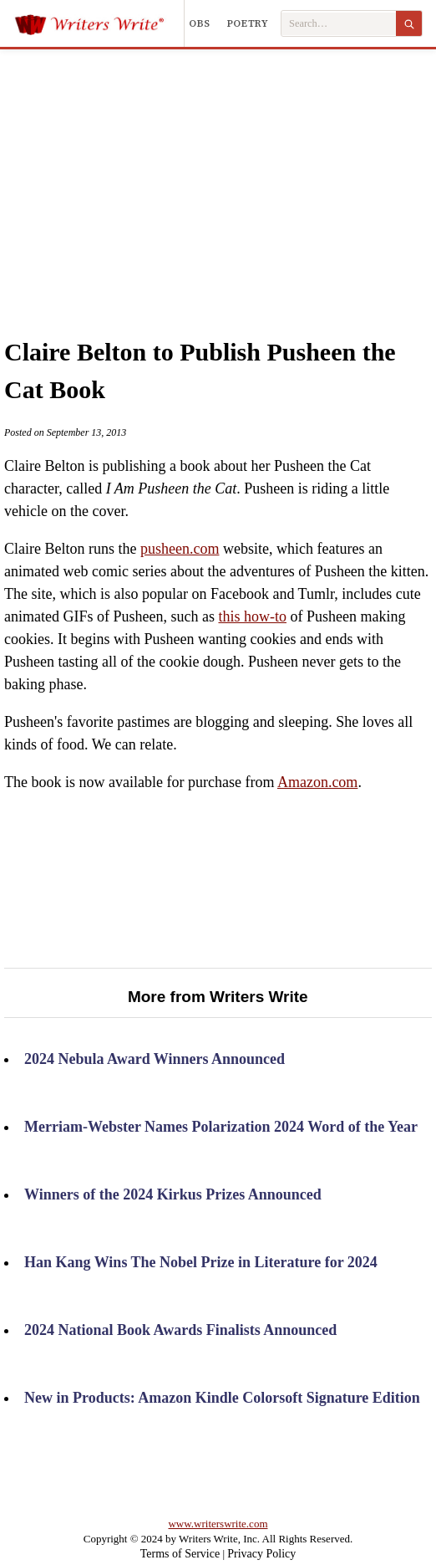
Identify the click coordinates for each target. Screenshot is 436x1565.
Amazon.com (317, 782)
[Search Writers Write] (338, 24)
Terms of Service (180, 1553)
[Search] (409, 23)
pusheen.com (179, 548)
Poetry (248, 23)
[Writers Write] (99, 23)
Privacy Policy (261, 1553)
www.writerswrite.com (217, 1523)
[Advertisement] (234, 175)
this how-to (252, 616)
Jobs (197, 23)
